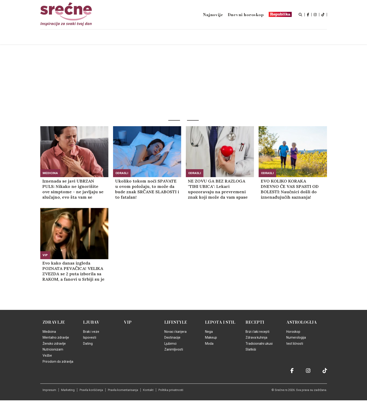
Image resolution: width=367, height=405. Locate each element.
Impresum (49, 390)
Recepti (255, 322)
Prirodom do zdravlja (58, 361)
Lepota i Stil (220, 322)
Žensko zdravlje (54, 343)
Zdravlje (54, 322)
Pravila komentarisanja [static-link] (123, 390)
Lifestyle (175, 322)
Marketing (68, 390)
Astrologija (301, 322)
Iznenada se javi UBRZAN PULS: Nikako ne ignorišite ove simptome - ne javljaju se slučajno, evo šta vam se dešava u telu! (72, 189)
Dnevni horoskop (246, 15)
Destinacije (172, 337)
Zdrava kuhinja (256, 337)
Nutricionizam (53, 349)
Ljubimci (170, 343)
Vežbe (47, 355)
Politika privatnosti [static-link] (170, 390)
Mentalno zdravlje (56, 337)
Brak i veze (91, 331)
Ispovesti (89, 337)
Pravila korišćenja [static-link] (91, 390)
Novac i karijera (175, 331)
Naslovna (80, 37)
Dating (88, 343)
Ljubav (91, 322)
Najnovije (213, 15)
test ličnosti (294, 343)
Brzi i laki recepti (257, 331)
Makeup (211, 337)
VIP (45, 255)
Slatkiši (251, 349)
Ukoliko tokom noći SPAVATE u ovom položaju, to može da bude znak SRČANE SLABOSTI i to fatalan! (147, 189)
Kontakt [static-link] (148, 390)
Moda (209, 343)
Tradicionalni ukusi (259, 343)
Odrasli (121, 173)
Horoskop (293, 331)
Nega (209, 331)
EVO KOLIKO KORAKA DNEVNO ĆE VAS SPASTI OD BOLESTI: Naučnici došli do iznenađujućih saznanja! (290, 189)
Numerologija (296, 337)
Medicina (50, 173)
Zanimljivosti (173, 349)
